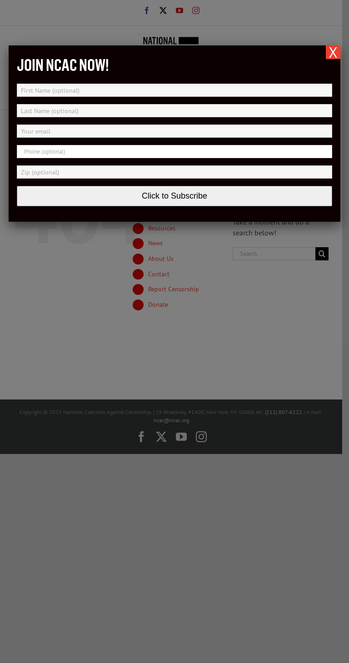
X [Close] (333, 52)
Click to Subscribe (174, 195)
